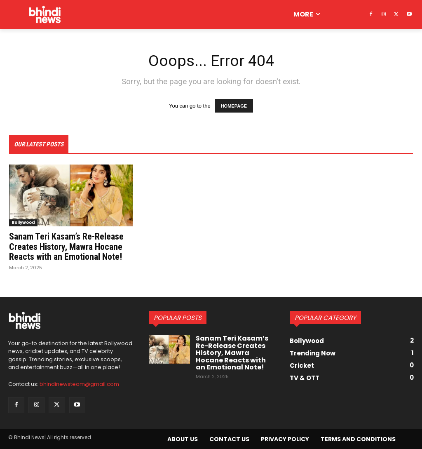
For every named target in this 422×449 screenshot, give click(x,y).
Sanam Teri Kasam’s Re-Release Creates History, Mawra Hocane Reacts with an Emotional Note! (66, 247)
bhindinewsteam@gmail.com (79, 384)
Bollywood (23, 223)
